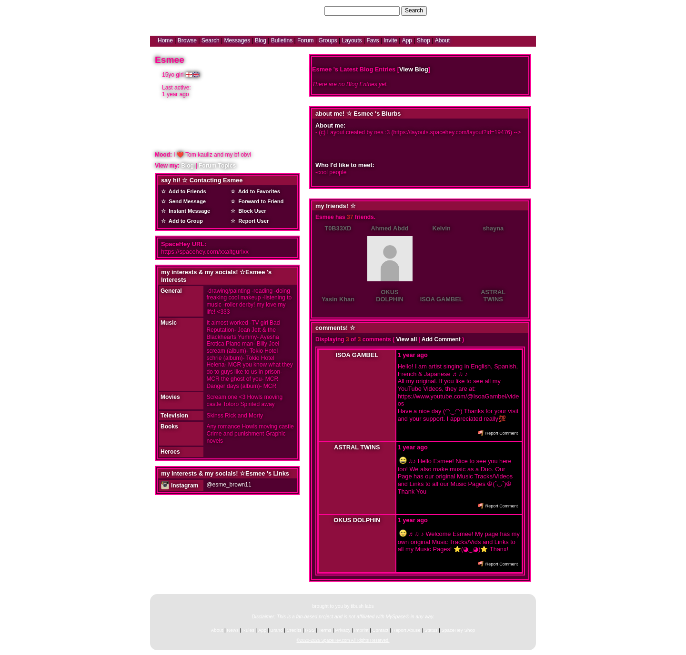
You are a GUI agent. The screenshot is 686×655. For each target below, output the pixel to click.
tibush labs (362, 606)
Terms (325, 630)
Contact (381, 630)
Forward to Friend (259, 201)
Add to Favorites (257, 191)
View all (406, 339)
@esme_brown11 (228, 484)
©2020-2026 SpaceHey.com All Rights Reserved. (342, 640)
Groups (327, 40)
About (442, 40)
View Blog (413, 69)
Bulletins (282, 40)
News (233, 630)
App (407, 40)
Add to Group (184, 221)
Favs (372, 40)
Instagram (179, 485)
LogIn (501, 10)
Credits (294, 630)
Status (431, 630)
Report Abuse (406, 630)
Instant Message (188, 211)
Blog (260, 40)
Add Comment (441, 339)
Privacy (342, 630)
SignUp (522, 10)
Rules (248, 630)
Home (165, 40)
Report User (252, 221)
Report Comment (498, 433)
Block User (250, 211)
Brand (276, 630)
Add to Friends (186, 191)
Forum (305, 40)
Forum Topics (217, 165)
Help (483, 10)
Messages (237, 40)
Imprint (361, 630)
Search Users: (304, 10)
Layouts (352, 40)
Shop (423, 40)
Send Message (186, 201)
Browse (187, 40)
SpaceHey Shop (458, 630)
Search (414, 10)
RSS (310, 630)
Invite (390, 40)
